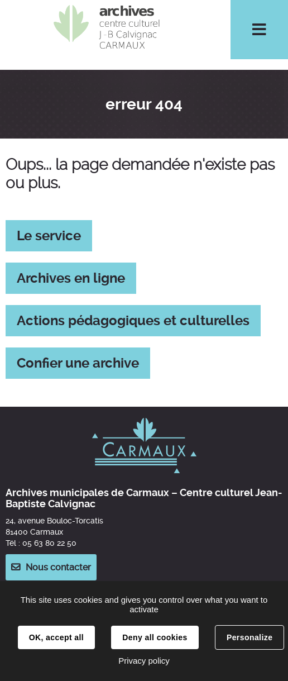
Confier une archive (78, 363)
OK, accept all (56, 637)
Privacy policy (144, 660)
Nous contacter (58, 567)
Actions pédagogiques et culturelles (133, 320)
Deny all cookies (154, 637)
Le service (49, 236)
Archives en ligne (71, 278)
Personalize (249, 637)
